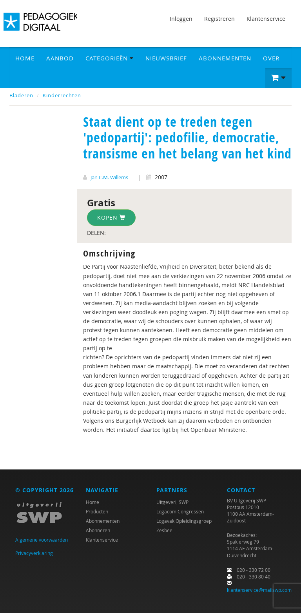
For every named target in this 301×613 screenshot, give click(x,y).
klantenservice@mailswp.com (259, 590)
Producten (97, 511)
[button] (278, 78)
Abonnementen (225, 58)
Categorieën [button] (109, 58)
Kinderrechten (62, 95)
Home (24, 58)
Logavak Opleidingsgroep (184, 521)
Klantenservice (266, 18)
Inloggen (181, 18)
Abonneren (98, 530)
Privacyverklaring (34, 553)
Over (271, 58)
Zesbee (164, 530)
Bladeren (21, 95)
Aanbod (60, 58)
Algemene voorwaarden (41, 540)
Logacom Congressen (180, 511)
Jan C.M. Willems (109, 177)
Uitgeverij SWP (172, 502)
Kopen (111, 217)
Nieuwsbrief (166, 58)
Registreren (219, 18)
